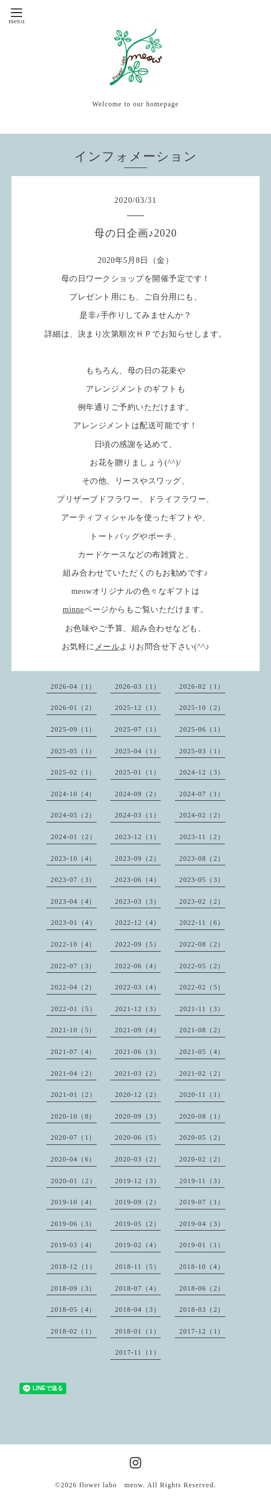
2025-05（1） (74, 751)
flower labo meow (111, 1485)
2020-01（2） (74, 1181)
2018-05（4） (74, 1310)
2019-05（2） (138, 1224)
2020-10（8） (74, 1116)
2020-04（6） (74, 1159)
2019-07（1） (202, 1202)
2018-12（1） (74, 1267)
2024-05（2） (74, 815)
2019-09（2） (138, 1202)
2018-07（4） (138, 1288)
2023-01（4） (74, 923)
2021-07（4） (74, 1052)
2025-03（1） (202, 751)
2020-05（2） (202, 1137)
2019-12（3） (138, 1181)
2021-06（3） (138, 1052)
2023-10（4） (74, 859)
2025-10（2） (202, 708)
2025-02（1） (74, 772)
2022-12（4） (138, 923)
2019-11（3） (202, 1181)
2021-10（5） (74, 1030)
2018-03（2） (202, 1310)
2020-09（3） (138, 1116)
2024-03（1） (138, 815)
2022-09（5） (138, 944)
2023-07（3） (74, 880)
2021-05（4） (202, 1052)
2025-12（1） (138, 708)
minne (74, 609)
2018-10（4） (202, 1267)
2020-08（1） (202, 1116)
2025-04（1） (138, 751)
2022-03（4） (138, 987)
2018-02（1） (74, 1331)
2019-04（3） (202, 1224)
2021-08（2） (202, 1030)
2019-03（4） (74, 1245)
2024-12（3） (202, 772)
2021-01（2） (74, 1095)
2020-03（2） (138, 1159)
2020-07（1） (74, 1137)
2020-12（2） (138, 1095)
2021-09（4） (138, 1030)
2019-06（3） (74, 1224)
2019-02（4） (138, 1245)
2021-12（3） (138, 1009)
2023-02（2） (202, 901)
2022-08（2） (202, 944)
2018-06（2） (202, 1288)
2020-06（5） (138, 1137)
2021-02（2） (202, 1073)
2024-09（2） (138, 794)
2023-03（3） (138, 901)
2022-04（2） (74, 987)
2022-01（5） (74, 1009)
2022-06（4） (138, 966)
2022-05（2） (202, 966)
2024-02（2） (202, 815)
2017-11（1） (138, 1352)
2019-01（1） (202, 1245)
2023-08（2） (202, 859)
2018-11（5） (138, 1267)
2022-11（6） (202, 923)
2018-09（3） (74, 1288)
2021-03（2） (138, 1073)
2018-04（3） (138, 1310)
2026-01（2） (74, 708)
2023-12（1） (138, 837)
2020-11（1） (202, 1095)
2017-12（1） (202, 1331)
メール (107, 646)
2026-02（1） (202, 686)
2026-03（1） (138, 686)
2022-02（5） (202, 987)
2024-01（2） (74, 837)
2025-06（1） (202, 729)
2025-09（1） (74, 729)
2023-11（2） (202, 837)
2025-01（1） (138, 772)
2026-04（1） (74, 686)
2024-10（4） (74, 794)
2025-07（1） (138, 729)
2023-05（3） (202, 880)
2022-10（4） (74, 944)
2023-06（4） (138, 880)
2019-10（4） (74, 1202)
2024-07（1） (202, 794)
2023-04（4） (74, 901)
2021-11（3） (202, 1009)
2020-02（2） (202, 1159)
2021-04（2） (74, 1073)
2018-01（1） (138, 1331)
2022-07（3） (74, 966)
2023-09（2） (138, 859)
